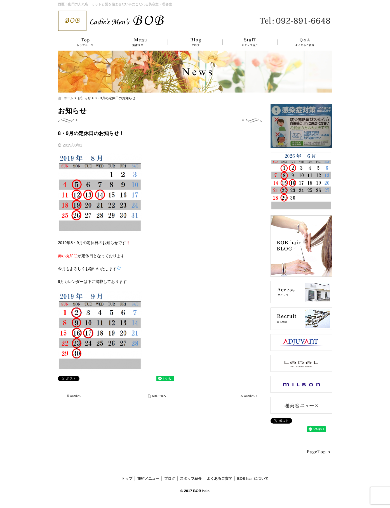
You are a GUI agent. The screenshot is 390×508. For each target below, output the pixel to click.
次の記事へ (248, 396)
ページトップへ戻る (318, 452)
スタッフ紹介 (244, 42)
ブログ (190, 42)
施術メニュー (137, 42)
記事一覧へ (157, 396)
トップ (84, 42)
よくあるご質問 (301, 42)
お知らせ (84, 98)
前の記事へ (72, 396)
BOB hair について (253, 478)
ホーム (69, 98)
